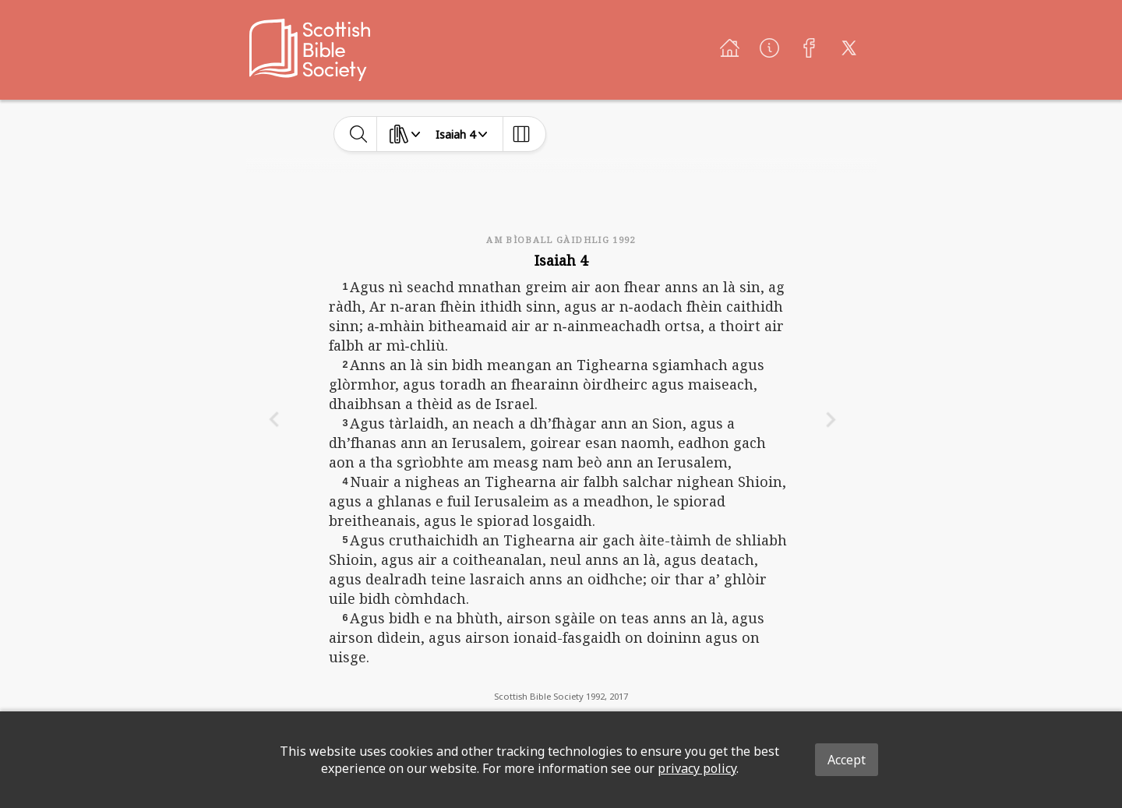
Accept (846, 759)
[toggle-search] (358, 134)
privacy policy (697, 768)
